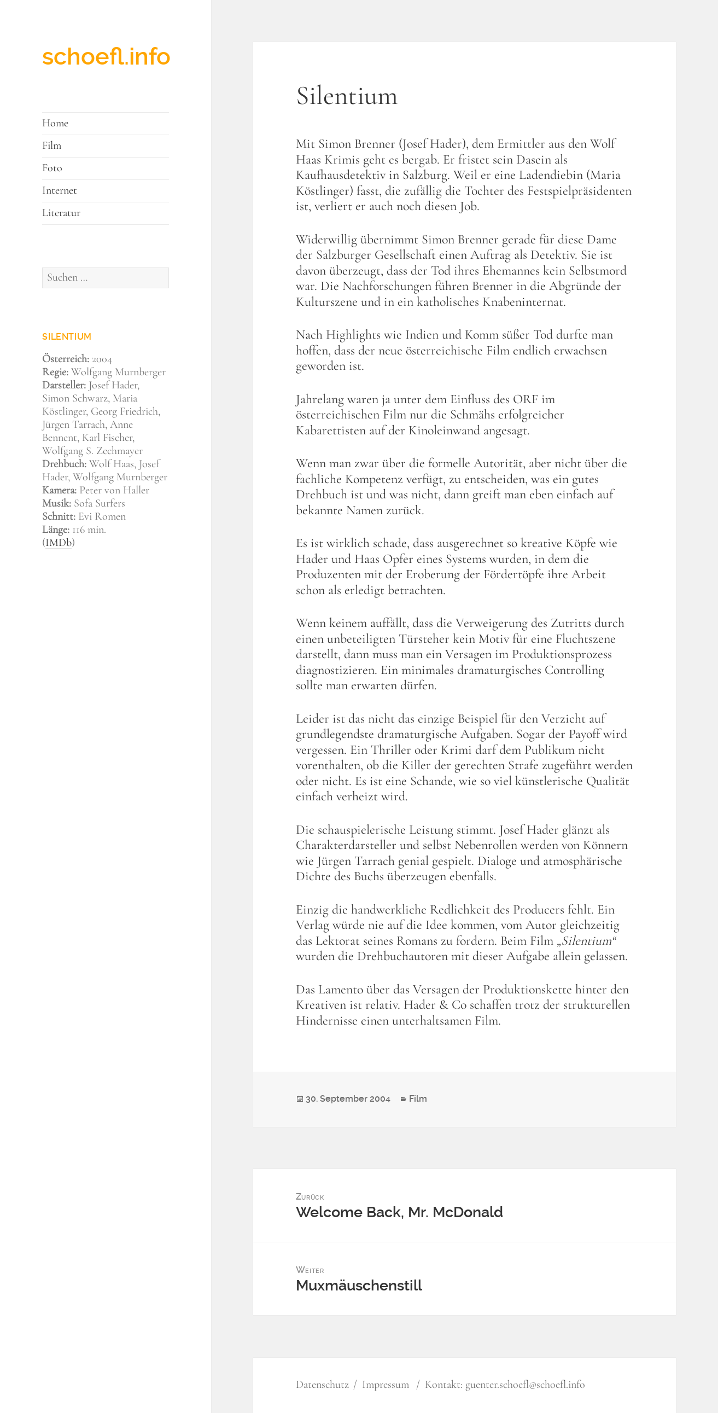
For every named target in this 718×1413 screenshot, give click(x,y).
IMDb (58, 543)
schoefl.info (106, 57)
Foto (52, 168)
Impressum (385, 1385)
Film (51, 146)
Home (55, 123)
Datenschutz (322, 1385)
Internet (59, 190)
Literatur (61, 213)
